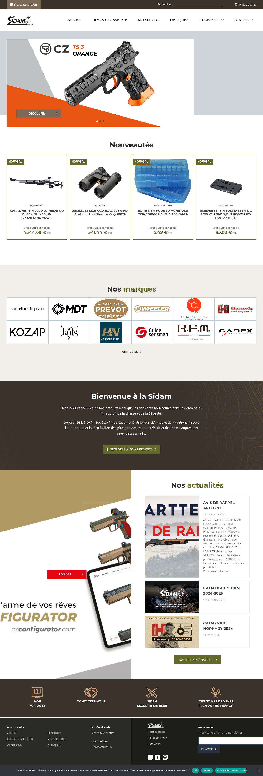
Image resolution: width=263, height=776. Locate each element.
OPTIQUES (179, 20)
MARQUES (244, 20)
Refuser (207, 770)
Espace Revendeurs (23, 4)
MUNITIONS (148, 20)
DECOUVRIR (37, 113)
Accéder (65, 575)
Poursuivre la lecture (216, 572)
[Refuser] (258, 770)
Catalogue (154, 744)
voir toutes (129, 351)
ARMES (73, 20)
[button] (97, 121)
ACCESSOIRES (211, 20)
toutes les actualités (195, 661)
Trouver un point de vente (129, 449)
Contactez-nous (102, 747)
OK (195, 770)
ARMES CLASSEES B (109, 20)
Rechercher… (165, 4)
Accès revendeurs (103, 733)
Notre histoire (156, 732)
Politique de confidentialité (231, 770)
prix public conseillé (37, 230)
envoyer (207, 749)
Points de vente (245, 4)
